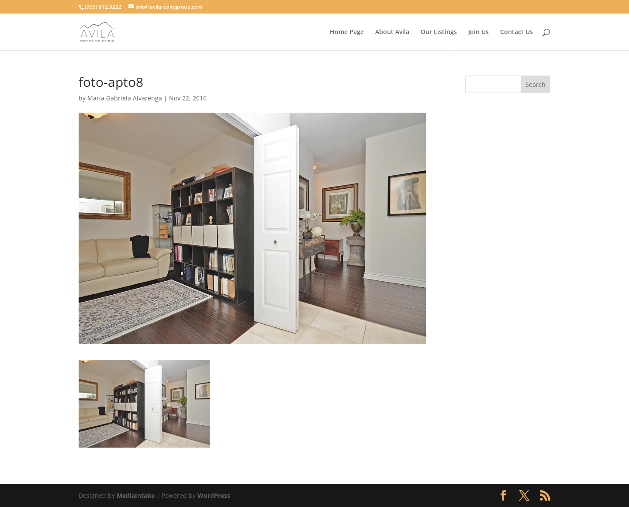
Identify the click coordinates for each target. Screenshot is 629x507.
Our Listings (439, 32)
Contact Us (516, 32)
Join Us (478, 32)
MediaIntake (136, 495)
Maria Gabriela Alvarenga (124, 98)
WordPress (213, 495)
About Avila (392, 32)
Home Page (347, 32)
